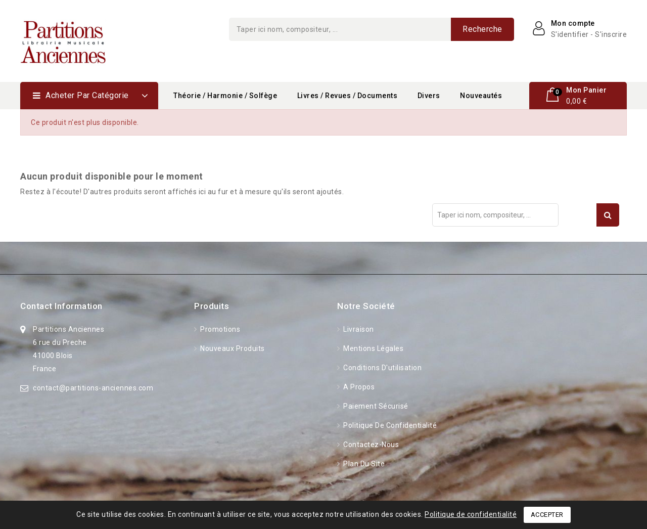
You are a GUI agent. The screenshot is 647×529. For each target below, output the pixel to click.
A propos (358, 387)
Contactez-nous (370, 444)
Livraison (358, 329)
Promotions (220, 329)
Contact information (61, 306)
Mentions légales (373, 348)
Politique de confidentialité (389, 425)
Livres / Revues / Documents (347, 96)
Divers (429, 96)
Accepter (547, 514)
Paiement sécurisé (375, 406)
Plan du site (363, 464)
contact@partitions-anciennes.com (93, 388)
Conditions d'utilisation (382, 368)
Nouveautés (481, 96)
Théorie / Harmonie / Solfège (225, 96)
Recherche (482, 29)
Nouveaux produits (232, 348)
